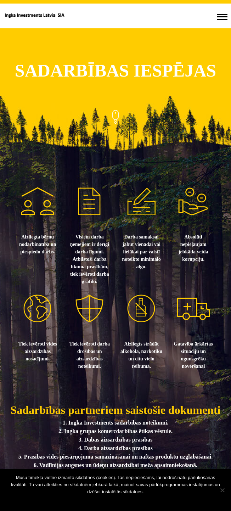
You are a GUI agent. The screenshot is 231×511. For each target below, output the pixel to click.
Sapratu (115, 501)
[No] (222, 490)
